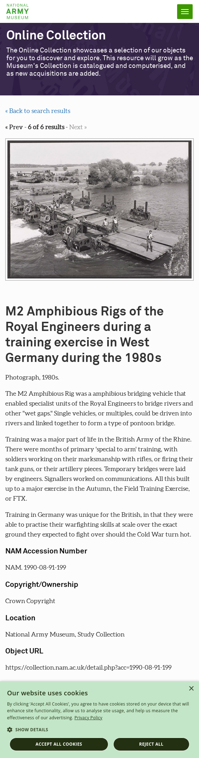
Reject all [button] (151, 744)
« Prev (14, 127)
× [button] (191, 688)
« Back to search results (37, 110)
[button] (99, 730)
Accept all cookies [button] (59, 744)
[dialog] (99, 719)
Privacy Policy (88, 718)
